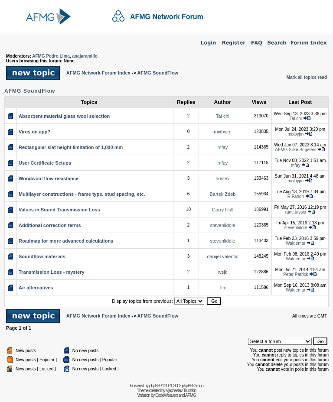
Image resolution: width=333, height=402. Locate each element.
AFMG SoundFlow (157, 72)
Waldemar (295, 243)
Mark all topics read (307, 77)
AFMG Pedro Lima (51, 56)
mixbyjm (222, 131)
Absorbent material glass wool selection (64, 116)
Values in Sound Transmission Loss (59, 209)
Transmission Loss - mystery (52, 272)
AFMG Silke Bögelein (295, 149)
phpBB (154, 385)
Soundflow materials (42, 256)
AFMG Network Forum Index (98, 72)
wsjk (222, 272)
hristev (222, 178)
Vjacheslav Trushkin (181, 390)
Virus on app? (34, 131)
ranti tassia (295, 212)
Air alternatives (36, 287)
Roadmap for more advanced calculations (66, 240)
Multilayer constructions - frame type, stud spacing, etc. (82, 194)
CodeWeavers (166, 395)
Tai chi (222, 116)
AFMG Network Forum (166, 16)
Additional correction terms (50, 225)
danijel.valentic (222, 256)
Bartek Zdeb (222, 194)
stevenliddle (222, 225)
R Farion (295, 196)
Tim (222, 287)
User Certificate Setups (45, 162)
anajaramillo (84, 56)
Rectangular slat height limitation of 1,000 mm (71, 147)
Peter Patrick (295, 274)
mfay (223, 147)
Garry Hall (223, 209)
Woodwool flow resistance (48, 178)
